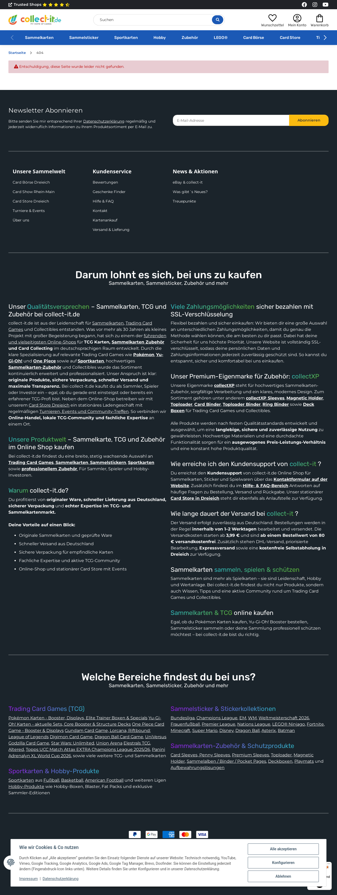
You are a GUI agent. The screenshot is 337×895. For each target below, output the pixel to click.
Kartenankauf (105, 220)
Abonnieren (309, 120)
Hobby (159, 37)
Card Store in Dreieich (195, 498)
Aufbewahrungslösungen (198, 767)
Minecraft (180, 730)
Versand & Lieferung (111, 229)
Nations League (253, 724)
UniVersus (155, 736)
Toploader (281, 754)
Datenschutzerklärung (104, 121)
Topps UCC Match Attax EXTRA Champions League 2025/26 (88, 749)
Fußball (51, 780)
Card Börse (253, 37)
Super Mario (204, 730)
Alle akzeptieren (283, 849)
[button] (272, 19)
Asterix (268, 730)
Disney (226, 730)
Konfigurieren (283, 863)
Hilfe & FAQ (103, 201)
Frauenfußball (185, 724)
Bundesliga (183, 717)
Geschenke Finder (109, 191)
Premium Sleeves (250, 754)
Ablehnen (283, 876)
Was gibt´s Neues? (190, 191)
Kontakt (100, 210)
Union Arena (109, 743)
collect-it (303, 464)
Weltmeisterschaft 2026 (284, 717)
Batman (286, 730)
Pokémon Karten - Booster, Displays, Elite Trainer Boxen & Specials (77, 717)
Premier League (218, 724)
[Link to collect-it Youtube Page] (325, 5)
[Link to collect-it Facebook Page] (304, 5)
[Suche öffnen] (217, 19)
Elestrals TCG (136, 743)
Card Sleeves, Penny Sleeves (200, 754)
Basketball (72, 780)
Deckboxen (280, 761)
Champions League (216, 717)
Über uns (21, 220)
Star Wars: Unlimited (72, 743)
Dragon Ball (247, 730)
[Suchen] (159, 20)
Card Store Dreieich (31, 201)
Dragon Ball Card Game (119, 736)
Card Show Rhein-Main (33, 191)
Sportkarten (126, 37)
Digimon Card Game (71, 736)
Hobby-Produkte (26, 786)
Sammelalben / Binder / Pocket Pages (226, 761)
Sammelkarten (39, 37)
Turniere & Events (29, 210)
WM (252, 717)
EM (242, 717)
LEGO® (220, 37)
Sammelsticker (83, 37)
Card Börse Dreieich (31, 182)
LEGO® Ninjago (288, 724)
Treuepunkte (184, 201)
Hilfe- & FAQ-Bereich (265, 485)
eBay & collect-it (188, 182)
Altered (16, 749)
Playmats (304, 761)
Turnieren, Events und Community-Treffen (84, 411)
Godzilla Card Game (28, 743)
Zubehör (190, 37)
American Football (104, 780)
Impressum (28, 879)
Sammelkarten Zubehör (138, 342)
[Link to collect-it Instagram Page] (315, 5)
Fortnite (315, 724)
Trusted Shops (39, 5)
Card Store (290, 37)
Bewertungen (105, 182)
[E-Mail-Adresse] (231, 120)
